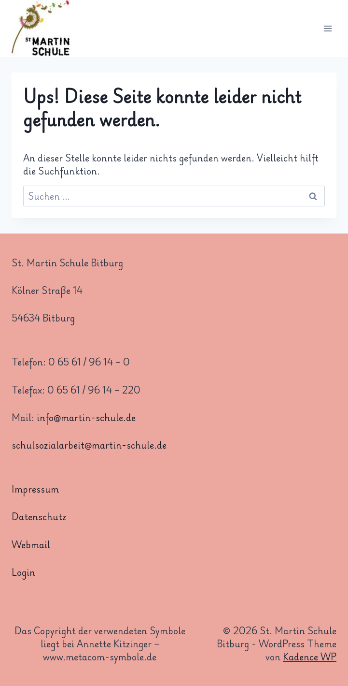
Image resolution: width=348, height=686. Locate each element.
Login (23, 572)
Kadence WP (309, 656)
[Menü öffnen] (327, 28)
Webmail (31, 544)
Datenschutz (39, 516)
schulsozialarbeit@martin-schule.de (89, 445)
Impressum (35, 489)
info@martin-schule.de (86, 417)
